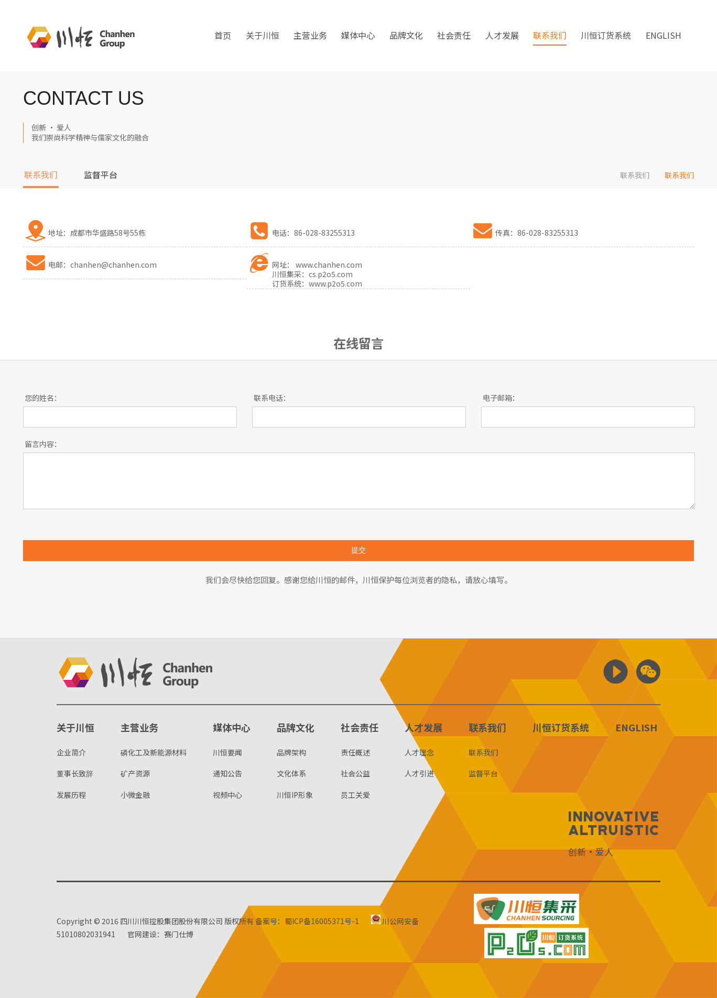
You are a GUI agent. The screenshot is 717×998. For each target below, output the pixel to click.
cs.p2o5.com (331, 274)
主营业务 (310, 36)
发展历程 (71, 794)
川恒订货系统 (606, 36)
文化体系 (291, 773)
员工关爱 (355, 794)
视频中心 (227, 794)
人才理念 (419, 752)
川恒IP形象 (295, 794)
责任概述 (355, 752)
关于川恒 (262, 36)
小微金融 (135, 794)
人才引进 (419, 773)
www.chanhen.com (329, 264)
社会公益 (355, 773)
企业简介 (71, 752)
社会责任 (454, 36)
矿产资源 (135, 773)
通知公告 (227, 773)
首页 (222, 36)
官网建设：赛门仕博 (160, 934)
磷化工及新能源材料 (154, 752)
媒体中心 (358, 36)
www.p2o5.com (335, 283)
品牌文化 (406, 36)
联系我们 (550, 36)
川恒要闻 (227, 752)
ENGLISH (663, 36)
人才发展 (502, 36)
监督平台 (100, 175)
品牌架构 (291, 752)
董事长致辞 (75, 773)
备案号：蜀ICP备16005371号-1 (307, 921)
